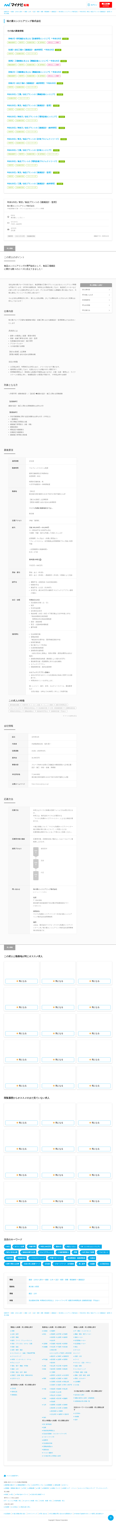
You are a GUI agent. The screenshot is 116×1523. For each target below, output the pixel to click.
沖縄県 (61, 1411)
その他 (77, 1385)
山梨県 (59, 1359)
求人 (12, 1494)
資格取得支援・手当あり (91, 1300)
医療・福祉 (15, 1347)
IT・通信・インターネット (83, 1331)
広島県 (53, 1392)
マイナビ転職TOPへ (12, 1476)
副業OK (45, 1440)
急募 (44, 1427)
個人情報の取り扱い (20, 1513)
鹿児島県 (54, 1411)
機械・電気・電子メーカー (83, 1334)
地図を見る (37, 906)
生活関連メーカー (80, 1343)
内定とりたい (71, 1246)
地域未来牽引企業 (28, 1252)
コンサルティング (80, 1369)
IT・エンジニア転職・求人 (13, 1501)
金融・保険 (78, 1366)
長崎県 (65, 1405)
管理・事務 (15, 1337)
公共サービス (16, 1378)
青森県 (53, 1334)
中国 (44, 1389)
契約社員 (14, 1391)
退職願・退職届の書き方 (12, 1488)
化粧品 (92, 1258)
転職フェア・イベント (70, 1488)
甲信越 (45, 1359)
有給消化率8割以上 (49, 1430)
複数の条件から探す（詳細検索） (85, 1398)
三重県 (53, 1372)
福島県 (65, 1337)
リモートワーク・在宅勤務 (64, 1264)
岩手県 (59, 1334)
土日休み (77, 1413)
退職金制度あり (48, 1446)
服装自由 (46, 1449)
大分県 (59, 1408)
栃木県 (59, 1343)
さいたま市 (54, 1353)
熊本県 (53, 1408)
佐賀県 (59, 1405)
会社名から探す (79, 1395)
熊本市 (67, 1414)
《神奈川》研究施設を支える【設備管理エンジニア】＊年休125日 (34, 39)
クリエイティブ (16, 1356)
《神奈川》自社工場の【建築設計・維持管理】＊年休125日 (31, 83)
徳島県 (53, 1398)
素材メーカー (79, 1337)
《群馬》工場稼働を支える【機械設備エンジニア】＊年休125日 (33, 61)
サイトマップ (33, 1513)
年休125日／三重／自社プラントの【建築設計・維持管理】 (31, 184)
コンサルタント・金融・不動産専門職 (23, 1353)
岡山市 (53, 1395)
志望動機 (49, 1485)
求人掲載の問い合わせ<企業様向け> (61, 1513)
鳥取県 (53, 1389)
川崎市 (59, 1356)
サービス (77, 1350)
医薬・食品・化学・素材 (19, 1372)
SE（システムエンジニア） (91, 1246)
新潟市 (53, 1362)
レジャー (77, 1353)
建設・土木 (33, 1293)
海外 (44, 1417)
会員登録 (106, 5)
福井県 (65, 1366)
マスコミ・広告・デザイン (83, 1362)
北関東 (45, 1343)
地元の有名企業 (11, 1252)
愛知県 (65, 1369)
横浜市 (53, 1356)
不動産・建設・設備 (81, 1372)
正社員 (47, 1264)
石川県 (59, 1366)
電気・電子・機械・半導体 (20, 1366)
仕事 (39, 1488)
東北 (44, 1334)
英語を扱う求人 (25, 1507)
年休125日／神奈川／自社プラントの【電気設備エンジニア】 (32, 117)
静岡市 (53, 1375)
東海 (44, 1369)
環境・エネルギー (80, 1378)
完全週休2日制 (34, 1300)
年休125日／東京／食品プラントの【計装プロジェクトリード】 (33, 139)
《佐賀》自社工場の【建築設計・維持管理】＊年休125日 (30, 50)
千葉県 (59, 1347)
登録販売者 (22, 1258)
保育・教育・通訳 (17, 1350)
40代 (8, 1246)
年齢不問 (32, 1246)
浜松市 (59, 1375)
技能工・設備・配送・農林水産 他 (22, 1375)
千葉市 (62, 1353)
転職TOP (6, 11)
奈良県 (59, 1381)
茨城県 (53, 1343)
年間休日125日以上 (47, 1300)
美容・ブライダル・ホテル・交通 (22, 1343)
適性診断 (57, 1485)
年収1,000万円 (45, 1246)
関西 (44, 1378)
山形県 (59, 1337)
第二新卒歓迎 (47, 1424)
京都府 (59, 1378)
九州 (44, 1405)
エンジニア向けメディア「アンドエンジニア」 (94, 1488)
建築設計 (54, 11)
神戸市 (70, 1385)
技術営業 (9, 1258)
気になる (23, 981)
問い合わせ (43, 1513)
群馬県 (65, 1343)
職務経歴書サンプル (24, 1485)
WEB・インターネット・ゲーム (21, 1359)
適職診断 (31, 1488)
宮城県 (65, 1334)
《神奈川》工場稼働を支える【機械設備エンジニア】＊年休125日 (34, 72)
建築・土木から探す (17, 11)
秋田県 (53, 1337)
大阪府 (65, 1378)
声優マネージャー (56, 1258)
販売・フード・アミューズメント (22, 1340)
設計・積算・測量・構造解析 (41, 11)
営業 (13, 1331)
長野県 (65, 1359)
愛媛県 (65, 1398)
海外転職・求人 (60, 1501)
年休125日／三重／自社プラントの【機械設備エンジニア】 (31, 94)
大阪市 (59, 1385)
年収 (24, 1488)
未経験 (92, 1264)
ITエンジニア (16, 1362)
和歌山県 (66, 1381)
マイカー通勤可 (48, 1453)
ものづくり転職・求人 (31, 1501)
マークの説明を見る (70, 716)
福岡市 (61, 1414)
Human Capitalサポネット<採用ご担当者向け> (89, 1513)
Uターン (65, 1485)
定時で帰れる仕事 (12, 1264)
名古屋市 (66, 1375)
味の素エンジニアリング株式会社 (68, 11)
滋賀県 (53, 1378)
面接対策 (46, 1488)
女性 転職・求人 (46, 1501)
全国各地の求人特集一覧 (82, 1401)
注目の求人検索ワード (32, 1264)
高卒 (76, 1420)
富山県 (53, 1366)
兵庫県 (53, 1381)
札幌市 (53, 1331)
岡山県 (65, 1389)
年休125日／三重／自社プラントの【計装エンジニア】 (29, 150)
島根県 (59, 1389)
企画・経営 (15, 1334)
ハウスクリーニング (38, 1258)
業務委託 (14, 1395)
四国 (44, 1398)
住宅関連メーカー (80, 1340)
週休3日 (59, 1246)
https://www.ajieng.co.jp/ (40, 784)
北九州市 (54, 1414)
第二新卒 (82, 1264)
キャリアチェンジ (46, 1252)
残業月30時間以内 (74, 1300)
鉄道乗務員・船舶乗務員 (76, 1258)
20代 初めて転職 (88, 1252)
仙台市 (53, 1340)
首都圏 (45, 1347)
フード (77, 1359)
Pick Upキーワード (22, 1494)
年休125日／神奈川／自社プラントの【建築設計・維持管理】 (32, 128)
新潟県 (53, 1359)
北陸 (44, 1366)
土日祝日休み (104, 1264)
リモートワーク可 (61, 1300)
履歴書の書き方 (10, 1485)
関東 (75, 1252)
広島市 (59, 1395)
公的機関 (77, 1381)
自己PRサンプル (38, 1485)
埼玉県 (53, 1347)
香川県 (59, 1398)
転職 (6, 1494)
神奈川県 (54, 1350)
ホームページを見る (40, 892)
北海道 (45, 1331)
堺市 (64, 1385)
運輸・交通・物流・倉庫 (82, 1375)
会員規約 (8, 1513)
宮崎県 (65, 1408)
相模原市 (66, 1356)
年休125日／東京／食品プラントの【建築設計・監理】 (29, 105)
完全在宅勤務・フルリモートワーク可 (55, 1434)
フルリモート (103, 1252)
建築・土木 (28, 11)
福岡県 (53, 1405)
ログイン (94, 5)
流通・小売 (78, 1356)
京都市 (53, 1385)
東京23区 (69, 1353)
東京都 (31, 1286)
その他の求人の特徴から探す (52, 1456)
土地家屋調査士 (63, 1252)
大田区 (36, 1286)
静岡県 (59, 1369)
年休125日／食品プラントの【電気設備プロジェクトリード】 (32, 161)
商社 (76, 1347)
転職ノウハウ (56, 1488)
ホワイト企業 (19, 1246)
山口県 (59, 1392)
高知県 (53, 1401)
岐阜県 (53, 1369)
